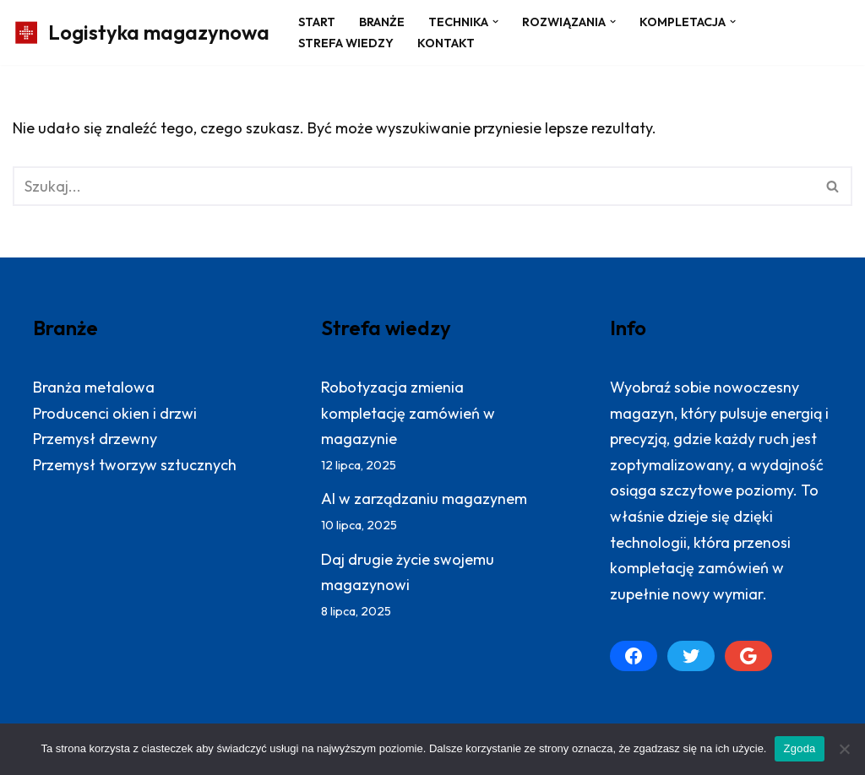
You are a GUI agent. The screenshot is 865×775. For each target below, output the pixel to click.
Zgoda (799, 748)
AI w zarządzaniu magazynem (424, 498)
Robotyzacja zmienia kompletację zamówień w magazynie (408, 412)
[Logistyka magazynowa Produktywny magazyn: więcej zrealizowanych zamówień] (141, 32)
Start (316, 22)
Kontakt (446, 43)
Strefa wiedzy (346, 43)
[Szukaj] (413, 186)
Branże (382, 22)
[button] (495, 21)
